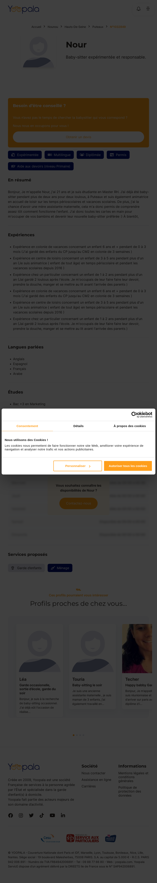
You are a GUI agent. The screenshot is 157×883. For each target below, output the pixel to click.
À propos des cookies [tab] (130, 425)
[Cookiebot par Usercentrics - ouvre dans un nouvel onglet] (134, 415)
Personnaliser (77, 466)
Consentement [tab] (27, 425)
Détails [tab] (78, 425)
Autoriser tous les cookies (128, 466)
